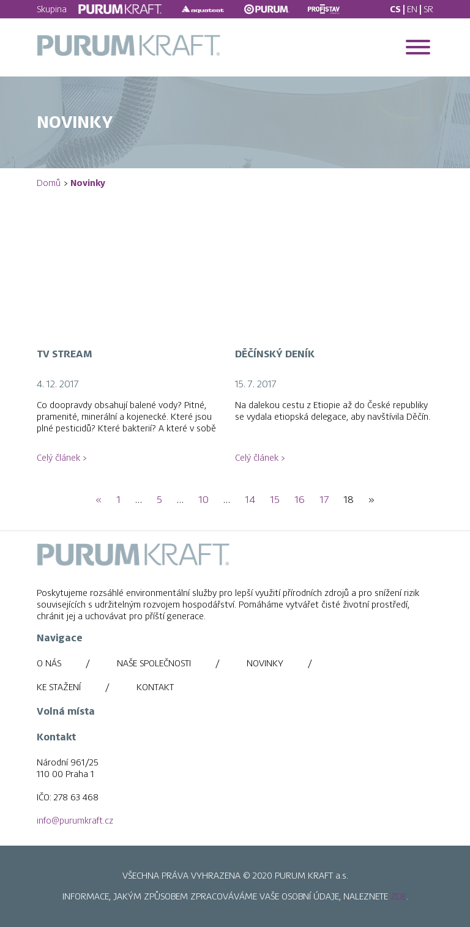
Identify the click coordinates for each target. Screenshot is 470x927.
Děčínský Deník (275, 354)
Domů (49, 183)
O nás (49, 663)
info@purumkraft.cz (75, 820)
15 (275, 499)
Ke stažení (59, 687)
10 (203, 499)
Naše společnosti (154, 663)
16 (299, 499)
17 (324, 499)
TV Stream (64, 354)
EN (412, 9)
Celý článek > (61, 458)
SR (428, 9)
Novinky (265, 663)
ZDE (398, 896)
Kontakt (155, 687)
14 (250, 499)
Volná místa (66, 711)
